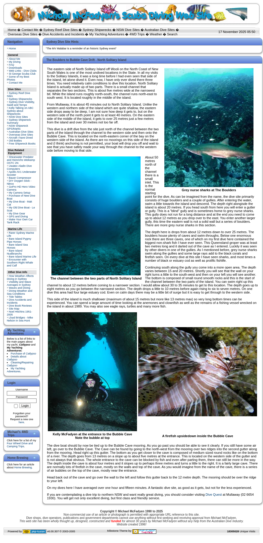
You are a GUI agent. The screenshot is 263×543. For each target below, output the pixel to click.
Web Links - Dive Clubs (23, 70)
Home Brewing (23, 467)
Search (172, 34)
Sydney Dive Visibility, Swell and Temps (21, 103)
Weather (156, 34)
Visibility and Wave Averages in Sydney (19, 283)
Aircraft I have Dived (21, 137)
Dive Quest (214, 494)
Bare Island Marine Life (23, 256)
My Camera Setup (20, 192)
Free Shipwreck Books (22, 143)
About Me (14, 58)
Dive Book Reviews (20, 305)
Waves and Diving (19, 287)
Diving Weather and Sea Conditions (19, 292)
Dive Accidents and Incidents (63, 34)
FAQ (11, 64)
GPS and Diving (18, 216)
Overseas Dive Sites (22, 34)
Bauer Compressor (20, 177)
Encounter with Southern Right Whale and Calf (20, 262)
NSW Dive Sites (128, 30)
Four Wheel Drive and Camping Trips (20, 445)
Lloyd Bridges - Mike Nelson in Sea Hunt (20, 319)
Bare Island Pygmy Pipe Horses (19, 240)
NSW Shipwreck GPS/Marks (17, 127)
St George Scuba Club (22, 73)
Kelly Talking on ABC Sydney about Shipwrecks (20, 110)
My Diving (15, 61)
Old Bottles (15, 140)
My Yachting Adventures (107, 34)
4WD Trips (136, 34)
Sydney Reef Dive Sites (60, 30)
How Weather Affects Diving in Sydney (20, 277)
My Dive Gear (17, 213)
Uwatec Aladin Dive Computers (19, 167)
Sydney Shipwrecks (97, 30)
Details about (16, 358)
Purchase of (23, 353)
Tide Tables (15, 296)
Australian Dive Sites (159, 30)
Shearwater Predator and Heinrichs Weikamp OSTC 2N (21, 160)
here (21, 422)
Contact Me (29, 30)
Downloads (15, 67)
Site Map (14, 308)
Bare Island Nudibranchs (14, 252)
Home (12, 30)
